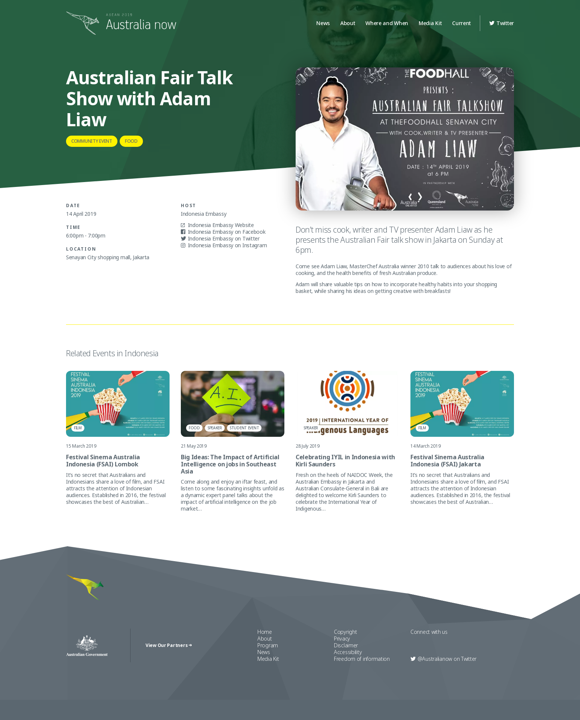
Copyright (345, 634)
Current (461, 23)
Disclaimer (346, 648)
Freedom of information (362, 661)
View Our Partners (169, 647)
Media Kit (430, 23)
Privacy (342, 641)
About (347, 23)
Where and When (386, 23)
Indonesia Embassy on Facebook (223, 232)
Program (267, 648)
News (323, 23)
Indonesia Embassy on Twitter (220, 238)
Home (264, 634)
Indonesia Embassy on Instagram (224, 245)
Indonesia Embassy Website (217, 225)
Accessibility (348, 655)
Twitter (501, 23)
